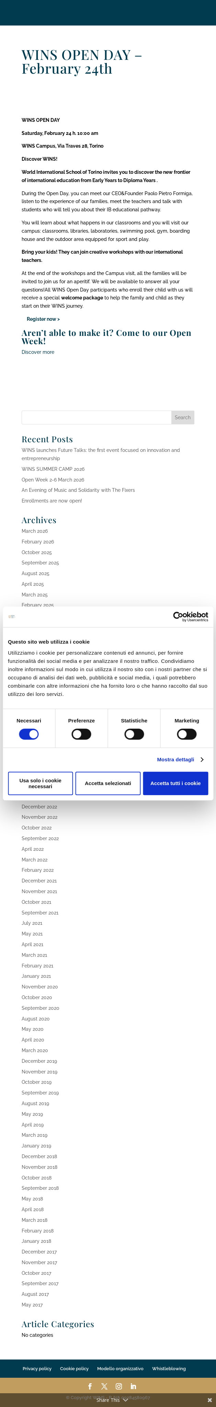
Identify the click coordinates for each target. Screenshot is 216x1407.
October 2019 (37, 1082)
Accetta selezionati (108, 783)
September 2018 (40, 1188)
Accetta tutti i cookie (175, 783)
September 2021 (40, 913)
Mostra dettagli (175, 759)
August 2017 (35, 1294)
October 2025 (37, 552)
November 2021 (39, 891)
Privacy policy (37, 1368)
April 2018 (33, 1209)
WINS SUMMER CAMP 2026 (53, 469)
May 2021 (32, 934)
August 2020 (36, 1019)
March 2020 (35, 1050)
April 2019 (33, 1125)
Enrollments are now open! (52, 501)
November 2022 (39, 817)
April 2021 (32, 944)
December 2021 (39, 881)
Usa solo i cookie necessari (40, 783)
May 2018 (32, 1199)
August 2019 (35, 1103)
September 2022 (40, 838)
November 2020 (40, 987)
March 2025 (35, 594)
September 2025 (40, 562)
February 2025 (38, 605)
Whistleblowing (169, 1368)
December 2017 (39, 1252)
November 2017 (39, 1262)
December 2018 (39, 1156)
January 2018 (36, 1241)
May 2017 (32, 1305)
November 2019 (39, 1072)
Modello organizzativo (120, 1368)
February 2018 (38, 1231)
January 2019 (36, 1146)
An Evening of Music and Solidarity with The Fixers (78, 490)
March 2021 (34, 955)
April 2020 (33, 1040)
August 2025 (35, 573)
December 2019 (39, 1061)
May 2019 (32, 1114)
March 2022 (34, 860)
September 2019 (40, 1093)
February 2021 (37, 966)
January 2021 (36, 976)
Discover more (38, 352)
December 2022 (39, 807)
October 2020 (37, 997)
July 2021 (32, 923)
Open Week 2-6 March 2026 (53, 480)
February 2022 (38, 870)
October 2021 (36, 902)
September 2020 (40, 1008)
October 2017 (36, 1273)
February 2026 (38, 541)
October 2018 (37, 1178)
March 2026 (35, 531)
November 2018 (39, 1167)
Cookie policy (74, 1368)
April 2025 (33, 584)
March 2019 (34, 1135)
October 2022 (37, 828)
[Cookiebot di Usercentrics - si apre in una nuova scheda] (178, 617)
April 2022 (33, 849)
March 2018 (34, 1220)
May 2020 (33, 1029)
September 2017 (40, 1283)
